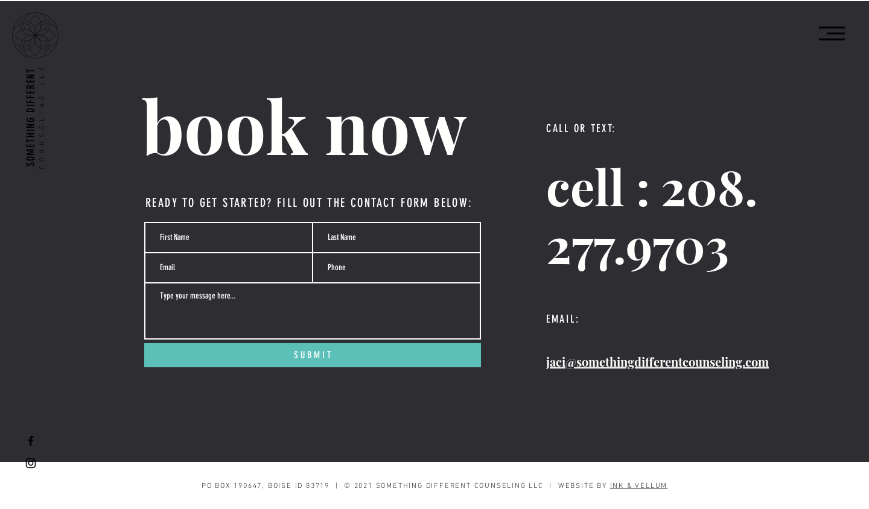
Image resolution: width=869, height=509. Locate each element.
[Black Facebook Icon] (30, 440)
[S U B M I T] (312, 355)
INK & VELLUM (639, 486)
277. (586, 244)
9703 (677, 244)
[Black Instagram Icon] (30, 463)
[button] (832, 33)
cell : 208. (652, 186)
